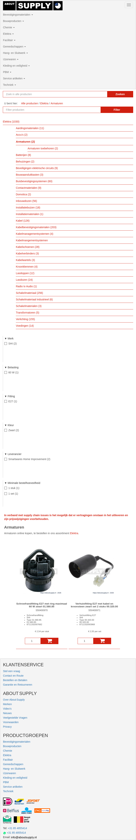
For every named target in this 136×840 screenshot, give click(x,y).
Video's (7, 708)
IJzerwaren (10, 59)
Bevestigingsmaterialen (18, 14)
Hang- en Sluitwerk (15, 52)
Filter (117, 109)
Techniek (9, 84)
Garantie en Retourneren (17, 684)
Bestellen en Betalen (15, 680)
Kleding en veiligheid (16, 65)
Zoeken (120, 94)
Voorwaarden (11, 722)
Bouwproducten (13, 21)
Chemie (9, 27)
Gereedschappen (14, 46)
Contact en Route (13, 675)
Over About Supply (14, 699)
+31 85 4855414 (17, 828)
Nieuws (7, 713)
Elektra (8, 33)
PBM (7, 72)
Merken (7, 704)
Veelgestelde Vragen (15, 717)
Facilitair (9, 40)
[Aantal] (33, 641)
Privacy (7, 726)
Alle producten (29, 103)
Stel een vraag (11, 671)
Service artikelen (14, 78)
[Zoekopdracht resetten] (100, 94)
